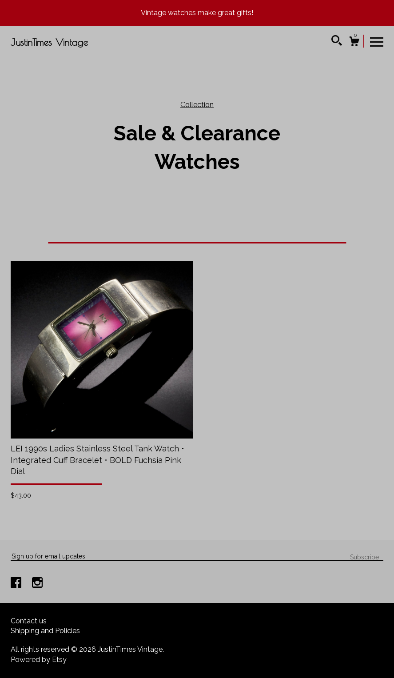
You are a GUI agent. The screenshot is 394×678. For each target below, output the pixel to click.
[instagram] (37, 583)
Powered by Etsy (39, 659)
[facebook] (17, 583)
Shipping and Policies (45, 630)
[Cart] (354, 42)
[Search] (337, 42)
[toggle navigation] (376, 41)
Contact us (29, 621)
